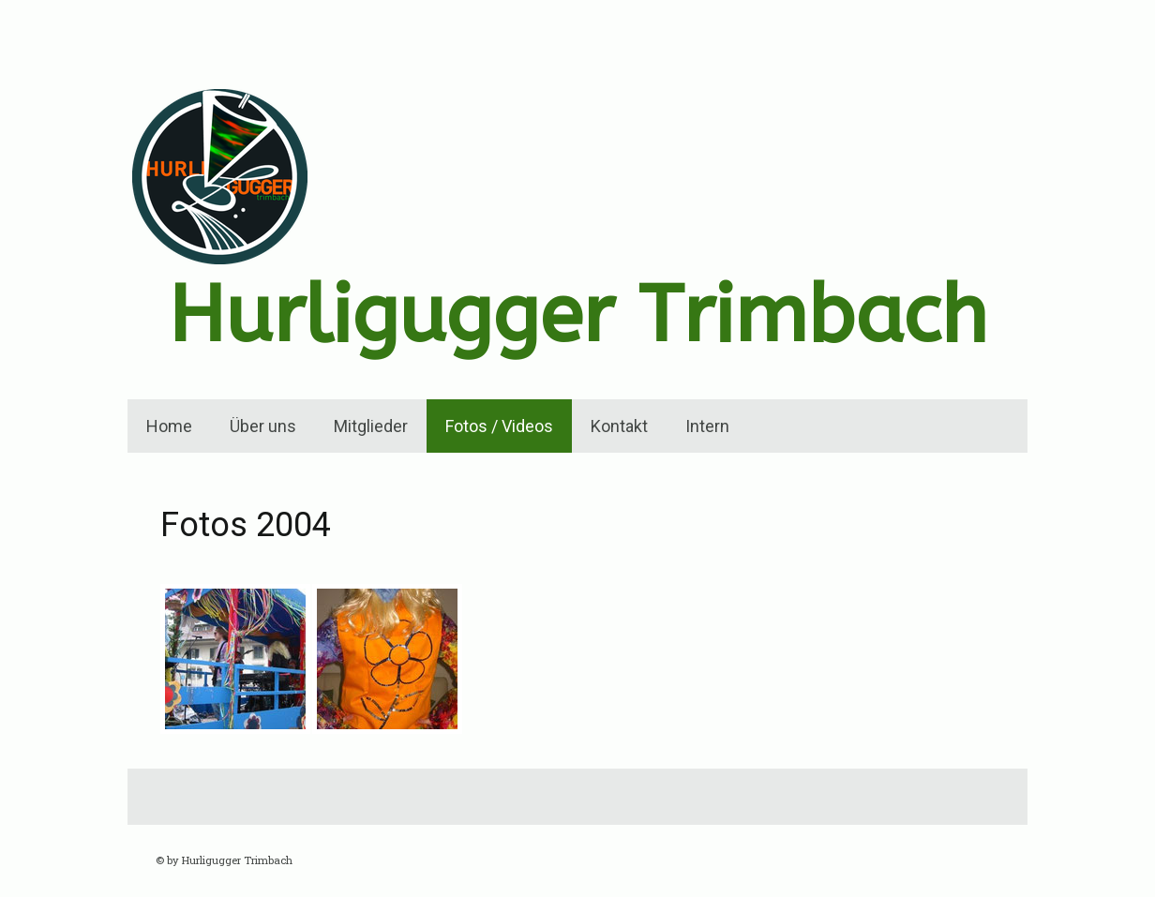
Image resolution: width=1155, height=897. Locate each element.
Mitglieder (371, 426)
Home (169, 426)
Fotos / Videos (499, 426)
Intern (707, 426)
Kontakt (619, 426)
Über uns (263, 426)
